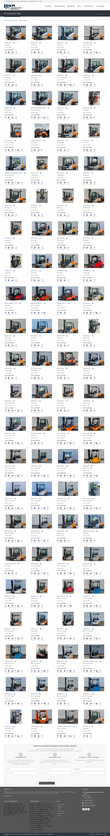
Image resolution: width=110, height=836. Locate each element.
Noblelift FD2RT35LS (36, 140)
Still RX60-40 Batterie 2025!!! (38, 108)
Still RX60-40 (60, 75)
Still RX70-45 (8, 75)
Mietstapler (71, 6)
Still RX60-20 (34, 498)
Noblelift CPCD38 (87, 108)
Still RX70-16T (34, 629)
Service (79, 6)
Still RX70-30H (60, 336)
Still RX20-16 (60, 629)
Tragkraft (20, 20)
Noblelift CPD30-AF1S (36, 303)
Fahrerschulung (88, 6)
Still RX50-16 (8, 629)
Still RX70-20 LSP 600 (88, 531)
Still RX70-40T (86, 75)
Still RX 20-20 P (9, 498)
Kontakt (40, 1)
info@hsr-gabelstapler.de (22, 1)
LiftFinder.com (51, 834)
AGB (104, 834)
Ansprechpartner (33, 1)
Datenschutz (99, 834)
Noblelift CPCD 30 (61, 303)
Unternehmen (100, 6)
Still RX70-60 (60, 43)
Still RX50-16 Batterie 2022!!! (90, 661)
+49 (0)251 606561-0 (9, 1)
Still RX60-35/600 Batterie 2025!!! (13, 173)
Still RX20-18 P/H (87, 563)
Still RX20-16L (86, 596)
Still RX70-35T (60, 140)
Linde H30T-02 (87, 270)
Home (100, 14)
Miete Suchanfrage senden (47, 783)
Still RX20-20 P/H (61, 498)
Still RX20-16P (86, 629)
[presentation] (50, 779)
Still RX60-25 (8, 401)
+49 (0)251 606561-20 (88, 803)
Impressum (92, 834)
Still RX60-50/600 (87, 43)
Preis (16, 20)
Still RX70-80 (8, 43)
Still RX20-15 (8, 726)
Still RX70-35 (86, 140)
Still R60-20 (86, 466)
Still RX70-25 (34, 401)
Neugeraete (48, 6)
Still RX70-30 (8, 336)
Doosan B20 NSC (61, 433)
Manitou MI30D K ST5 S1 (11, 303)
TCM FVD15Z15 (35, 726)
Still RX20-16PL (9, 661)
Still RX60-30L (86, 303)
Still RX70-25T (86, 368)
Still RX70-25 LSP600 (36, 433)
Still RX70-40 (34, 75)
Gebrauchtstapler (60, 6)
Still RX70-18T (34, 596)
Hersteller (12, 20)
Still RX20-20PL (9, 531)
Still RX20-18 (8, 596)
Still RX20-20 (8, 466)
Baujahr (25, 20)
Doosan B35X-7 (9, 140)
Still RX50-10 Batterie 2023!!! (64, 726)
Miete (104, 14)
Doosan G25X (60, 368)
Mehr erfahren (7, 796)
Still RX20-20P (60, 466)
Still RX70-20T (60, 531)
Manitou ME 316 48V (62, 596)
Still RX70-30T (86, 336)
